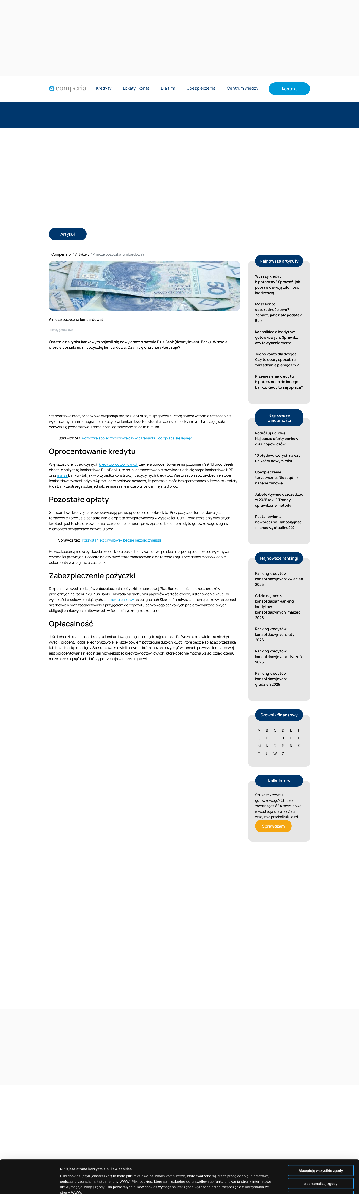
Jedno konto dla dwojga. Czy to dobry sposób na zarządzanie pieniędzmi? (277, 359)
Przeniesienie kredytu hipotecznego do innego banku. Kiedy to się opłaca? (279, 382)
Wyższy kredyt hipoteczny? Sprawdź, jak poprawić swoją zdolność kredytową (277, 284)
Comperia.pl (61, 254)
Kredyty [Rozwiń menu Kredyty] (104, 88)
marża (62, 475)
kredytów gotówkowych (118, 464)
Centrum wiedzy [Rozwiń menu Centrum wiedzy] (242, 88)
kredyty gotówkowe (61, 330)
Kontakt (289, 88)
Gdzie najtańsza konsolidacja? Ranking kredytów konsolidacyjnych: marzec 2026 (277, 606)
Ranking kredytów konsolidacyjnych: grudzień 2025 (271, 679)
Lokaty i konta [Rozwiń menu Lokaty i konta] (136, 88)
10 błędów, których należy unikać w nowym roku (278, 458)
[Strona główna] (68, 88)
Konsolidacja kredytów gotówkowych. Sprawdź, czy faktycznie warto (276, 337)
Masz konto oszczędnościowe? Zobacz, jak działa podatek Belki (278, 312)
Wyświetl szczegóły (260, 1185)
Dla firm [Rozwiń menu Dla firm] (168, 88)
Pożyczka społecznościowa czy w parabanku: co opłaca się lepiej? (136, 438)
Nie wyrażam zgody (321, 1163)
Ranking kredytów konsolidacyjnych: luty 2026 (274, 634)
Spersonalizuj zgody (320, 1150)
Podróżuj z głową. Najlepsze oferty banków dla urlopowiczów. (276, 439)
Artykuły (82, 254)
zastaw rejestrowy (119, 599)
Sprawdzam (273, 826)
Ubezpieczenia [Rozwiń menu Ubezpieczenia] (201, 88)
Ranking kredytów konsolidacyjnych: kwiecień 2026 (279, 579)
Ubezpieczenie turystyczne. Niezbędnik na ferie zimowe (276, 478)
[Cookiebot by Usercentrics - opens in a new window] (30, 1185)
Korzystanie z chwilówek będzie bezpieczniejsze (121, 540)
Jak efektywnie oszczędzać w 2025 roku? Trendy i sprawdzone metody (279, 500)
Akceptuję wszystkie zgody (321, 1137)
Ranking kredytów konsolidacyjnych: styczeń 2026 (278, 657)
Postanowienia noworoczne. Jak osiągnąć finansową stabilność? (278, 522)
